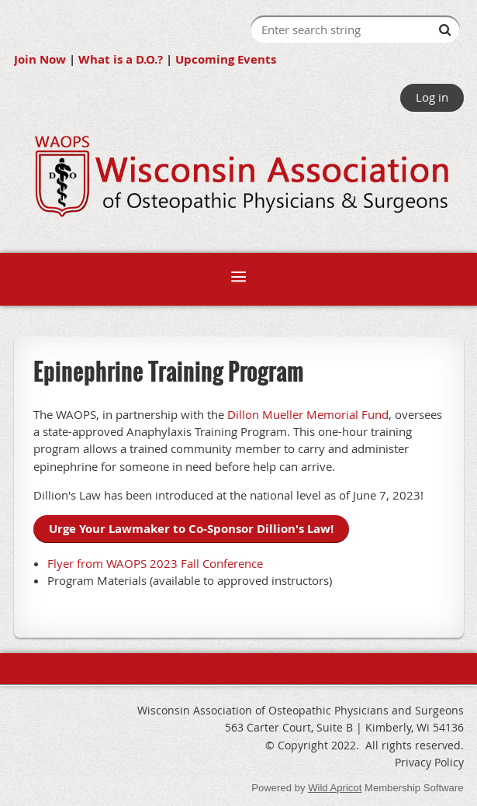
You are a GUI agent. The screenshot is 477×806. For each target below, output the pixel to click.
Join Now (40, 59)
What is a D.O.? (120, 59)
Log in (432, 97)
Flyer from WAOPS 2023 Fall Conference (155, 563)
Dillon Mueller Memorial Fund (308, 414)
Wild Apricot (334, 788)
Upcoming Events (225, 59)
